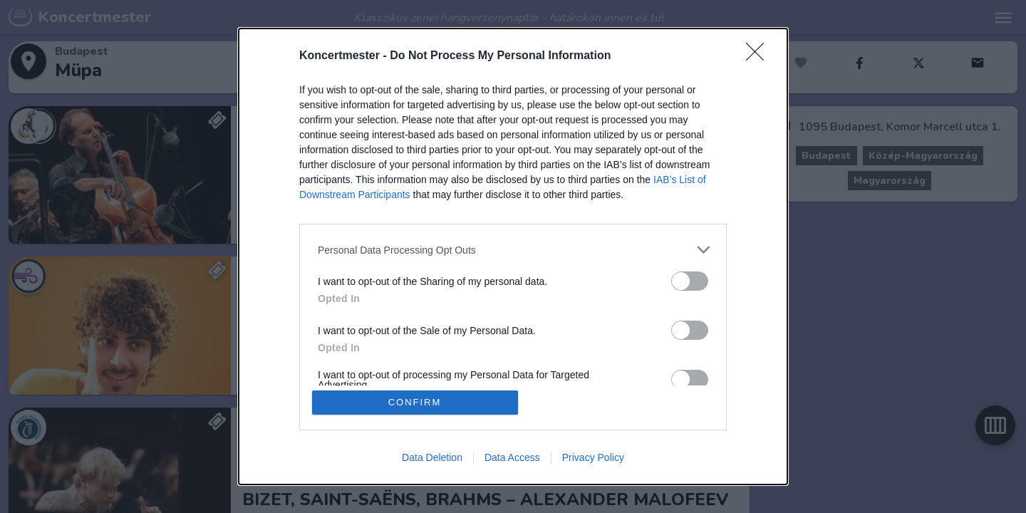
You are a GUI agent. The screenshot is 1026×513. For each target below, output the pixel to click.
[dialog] (513, 256)
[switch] (689, 281)
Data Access (512, 457)
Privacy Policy (593, 457)
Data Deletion (432, 457)
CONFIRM (415, 402)
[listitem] (513, 249)
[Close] (759, 56)
